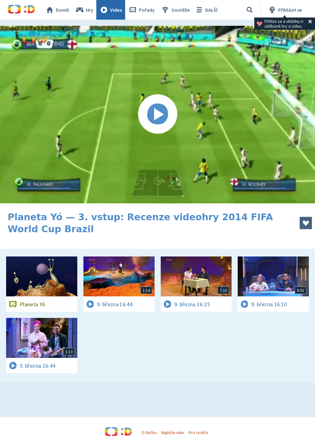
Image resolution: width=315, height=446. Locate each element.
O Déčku (149, 432)
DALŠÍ (205, 9)
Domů (57, 9)
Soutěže (175, 9)
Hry (84, 9)
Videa (110, 9)
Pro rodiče (198, 432)
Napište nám (172, 432)
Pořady (141, 9)
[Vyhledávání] (250, 10)
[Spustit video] (157, 114)
